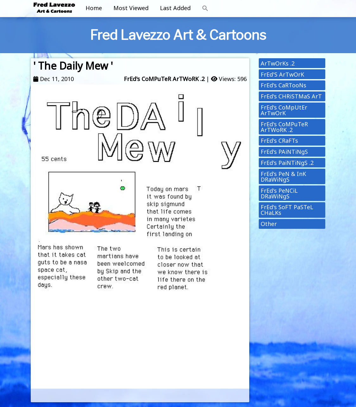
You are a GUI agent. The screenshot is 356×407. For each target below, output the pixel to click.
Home (94, 8)
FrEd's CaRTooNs (283, 85)
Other (269, 224)
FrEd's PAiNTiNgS (284, 151)
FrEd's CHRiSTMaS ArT (291, 96)
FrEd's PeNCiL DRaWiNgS (279, 193)
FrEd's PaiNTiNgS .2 (287, 162)
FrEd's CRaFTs (279, 140)
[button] (205, 8)
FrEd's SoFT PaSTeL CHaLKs (287, 209)
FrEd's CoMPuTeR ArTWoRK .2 (164, 79)
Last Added (175, 8)
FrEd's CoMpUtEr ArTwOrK (284, 110)
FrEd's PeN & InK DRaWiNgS (283, 176)
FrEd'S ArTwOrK (282, 74)
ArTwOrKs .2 (278, 63)
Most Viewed (131, 8)
